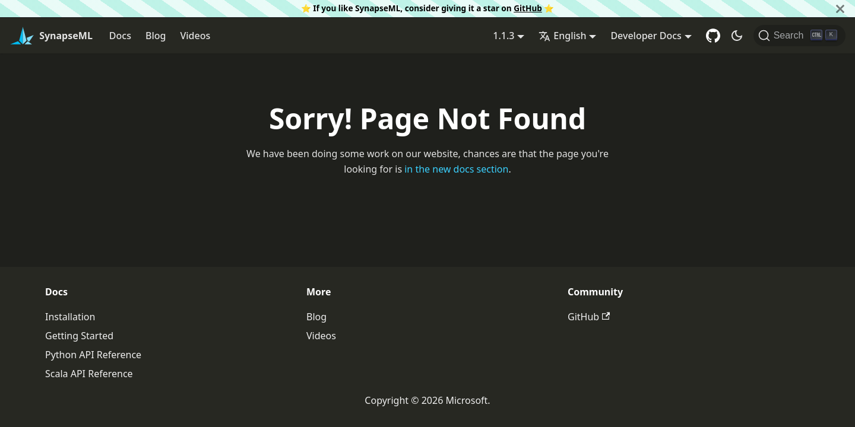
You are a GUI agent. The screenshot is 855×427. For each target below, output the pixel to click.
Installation (70, 316)
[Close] (840, 8)
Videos (195, 35)
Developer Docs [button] (645, 35)
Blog (155, 35)
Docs (120, 35)
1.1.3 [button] (503, 35)
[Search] (799, 35)
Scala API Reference (89, 373)
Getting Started (79, 335)
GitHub (528, 8)
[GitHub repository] (713, 35)
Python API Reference (93, 354)
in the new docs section (456, 169)
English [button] (562, 35)
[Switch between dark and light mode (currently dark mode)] (736, 35)
